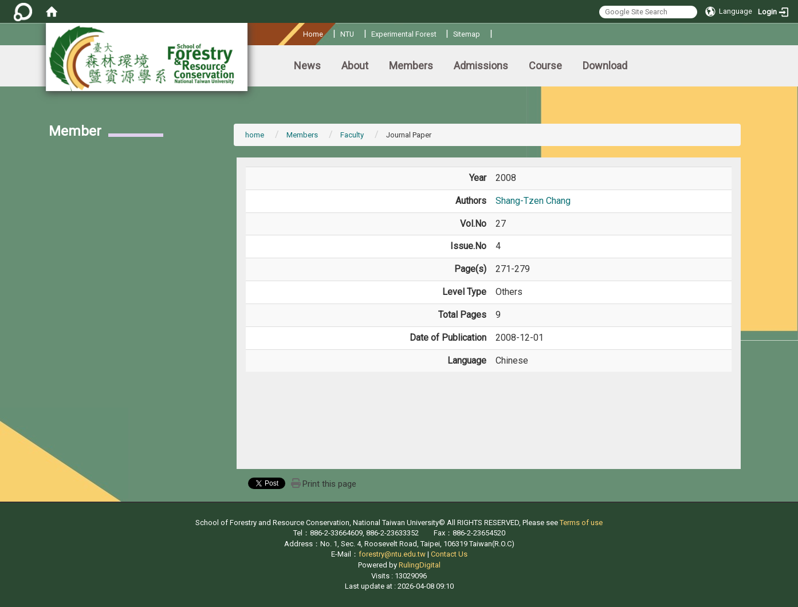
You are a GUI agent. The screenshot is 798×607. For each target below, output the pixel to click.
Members (411, 66)
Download (605, 66)
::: (298, 32)
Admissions (481, 66)
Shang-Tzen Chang (533, 200)
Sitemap (466, 34)
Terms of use (581, 522)
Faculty (352, 135)
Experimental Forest (404, 34)
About (354, 66)
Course (545, 66)
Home (313, 34)
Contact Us (449, 554)
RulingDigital (420, 565)
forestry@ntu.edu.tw (392, 554)
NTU (347, 34)
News (307, 66)
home (254, 135)
